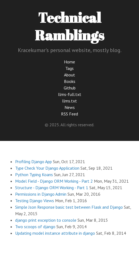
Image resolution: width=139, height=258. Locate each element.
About (69, 75)
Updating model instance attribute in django (55, 233)
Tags (69, 68)
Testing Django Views (34, 200)
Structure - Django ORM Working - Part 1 (51, 187)
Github (70, 88)
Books (69, 81)
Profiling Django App (33, 161)
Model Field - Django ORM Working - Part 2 (54, 181)
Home (69, 61)
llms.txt (69, 101)
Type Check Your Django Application (47, 168)
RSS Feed (69, 114)
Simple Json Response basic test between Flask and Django (69, 207)
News (70, 107)
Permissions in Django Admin (40, 194)
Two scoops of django (35, 226)
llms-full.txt (69, 94)
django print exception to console (45, 220)
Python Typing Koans (34, 174)
